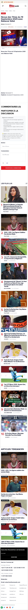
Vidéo (10, 10)
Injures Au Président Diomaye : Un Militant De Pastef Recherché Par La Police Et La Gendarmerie (15, 335)
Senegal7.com (13, 591)
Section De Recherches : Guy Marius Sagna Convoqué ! (15, 310)
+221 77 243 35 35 (6, 568)
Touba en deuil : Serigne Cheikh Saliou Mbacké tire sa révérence (12, 518)
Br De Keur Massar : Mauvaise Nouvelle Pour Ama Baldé (14, 434)
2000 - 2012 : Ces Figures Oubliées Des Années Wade (14, 233)
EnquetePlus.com (23, 585)
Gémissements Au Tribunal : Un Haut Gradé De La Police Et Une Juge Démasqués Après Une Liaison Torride (15, 284)
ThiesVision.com (13, 588)
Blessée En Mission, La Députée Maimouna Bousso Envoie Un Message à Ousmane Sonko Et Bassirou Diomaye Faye (13, 207)
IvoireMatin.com (23, 588)
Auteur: (13, 145)
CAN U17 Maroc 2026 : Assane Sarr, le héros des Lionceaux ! (12, 542)
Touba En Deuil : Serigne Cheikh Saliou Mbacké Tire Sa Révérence (14, 360)
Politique (5, 211)
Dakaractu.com (13, 600)
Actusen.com (4, 597)
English (25, 26)
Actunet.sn (3, 600)
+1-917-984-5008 (6, 576)
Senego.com (12, 585)
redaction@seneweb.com (12, 582)
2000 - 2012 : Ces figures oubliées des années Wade (12, 471)
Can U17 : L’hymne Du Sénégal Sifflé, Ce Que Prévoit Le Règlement (15, 257)
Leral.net (3, 585)
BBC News (22, 591)
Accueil (2, 10)
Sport (5, 260)
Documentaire (8, 412)
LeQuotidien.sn (13, 597)
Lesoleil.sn (3, 588)
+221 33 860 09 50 (7, 570)
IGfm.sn (2, 591)
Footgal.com (3, 594)
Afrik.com (22, 594)
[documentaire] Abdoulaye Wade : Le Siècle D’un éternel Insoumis (15, 409)
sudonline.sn (12, 594)
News (7, 10)
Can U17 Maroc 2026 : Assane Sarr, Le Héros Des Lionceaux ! (15, 385)
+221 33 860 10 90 (19, 568)
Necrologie (7, 363)
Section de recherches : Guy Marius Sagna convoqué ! (12, 495)
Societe (6, 339)
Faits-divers (7, 288)
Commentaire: (13, 157)
